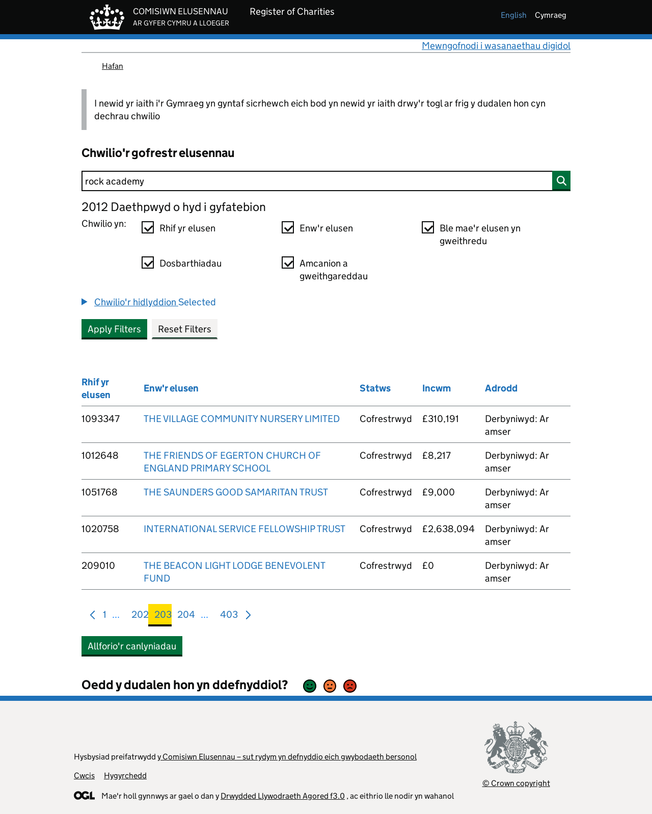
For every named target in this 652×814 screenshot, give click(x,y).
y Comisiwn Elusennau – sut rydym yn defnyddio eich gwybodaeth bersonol (287, 757)
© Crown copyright (516, 783)
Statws (375, 388)
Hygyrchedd (125, 775)
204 (186, 616)
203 (163, 616)
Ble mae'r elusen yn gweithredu (480, 234)
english (514, 15)
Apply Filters (114, 329)
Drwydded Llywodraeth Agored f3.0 (283, 796)
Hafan (112, 66)
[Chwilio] (326, 181)
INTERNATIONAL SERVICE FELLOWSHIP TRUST (244, 529)
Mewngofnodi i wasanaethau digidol (496, 45)
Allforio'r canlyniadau (132, 646)
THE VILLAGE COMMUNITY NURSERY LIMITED (242, 419)
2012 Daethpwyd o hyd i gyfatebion (174, 206)
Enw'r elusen (326, 228)
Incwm (436, 388)
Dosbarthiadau (190, 263)
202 (140, 616)
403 (229, 616)
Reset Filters (184, 329)
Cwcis (84, 775)
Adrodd (501, 388)
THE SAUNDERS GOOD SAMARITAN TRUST (236, 492)
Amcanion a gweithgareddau (334, 269)
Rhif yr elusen (187, 228)
